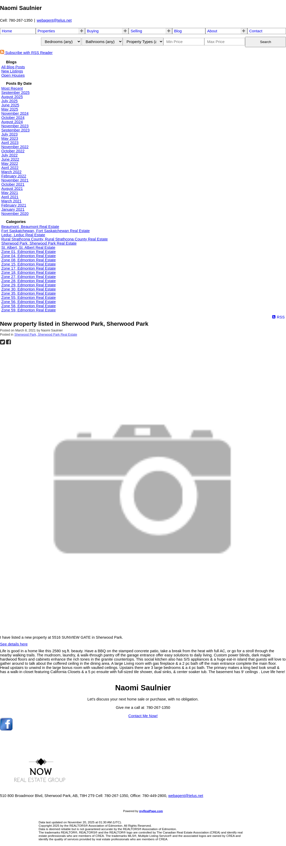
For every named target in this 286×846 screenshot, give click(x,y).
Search (265, 42)
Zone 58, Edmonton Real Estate (28, 306)
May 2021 (9, 193)
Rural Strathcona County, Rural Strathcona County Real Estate (54, 239)
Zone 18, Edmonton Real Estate (28, 272)
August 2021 (12, 188)
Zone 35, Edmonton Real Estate (28, 293)
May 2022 (9, 163)
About (212, 31)
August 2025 (12, 97)
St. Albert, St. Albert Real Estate (28, 247)
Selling (136, 31)
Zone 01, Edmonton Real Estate (28, 252)
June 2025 (10, 105)
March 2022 (11, 172)
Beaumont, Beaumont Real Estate (30, 227)
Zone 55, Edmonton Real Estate (28, 297)
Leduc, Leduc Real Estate (23, 235)
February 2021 (13, 205)
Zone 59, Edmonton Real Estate (28, 310)
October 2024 (13, 118)
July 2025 (9, 101)
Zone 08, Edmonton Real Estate (28, 260)
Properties (46, 31)
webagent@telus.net (54, 20)
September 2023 (15, 130)
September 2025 (15, 92)
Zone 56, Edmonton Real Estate (28, 302)
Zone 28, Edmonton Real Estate (28, 281)
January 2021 (13, 209)
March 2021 (11, 201)
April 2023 (10, 143)
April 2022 (10, 168)
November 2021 (14, 180)
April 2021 (10, 197)
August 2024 (12, 122)
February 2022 (13, 176)
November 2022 (14, 147)
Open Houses (13, 75)
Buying (93, 31)
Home (7, 31)
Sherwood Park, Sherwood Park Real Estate (38, 243)
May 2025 (9, 109)
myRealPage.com (151, 811)
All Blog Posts (13, 67)
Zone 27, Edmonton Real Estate (28, 277)
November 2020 (14, 214)
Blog (178, 31)
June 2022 (10, 159)
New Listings (12, 71)
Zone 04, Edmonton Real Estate (28, 256)
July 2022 (9, 155)
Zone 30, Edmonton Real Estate (28, 289)
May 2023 (9, 138)
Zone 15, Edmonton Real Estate (28, 264)
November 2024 (14, 113)
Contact (256, 31)
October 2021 (13, 184)
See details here (14, 644)
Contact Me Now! (143, 716)
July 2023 (9, 134)
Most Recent (12, 88)
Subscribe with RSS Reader (26, 53)
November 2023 (14, 126)
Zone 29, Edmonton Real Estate (28, 285)
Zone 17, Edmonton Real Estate (28, 268)
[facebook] (6, 729)
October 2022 (13, 151)
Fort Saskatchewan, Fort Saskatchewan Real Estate (45, 231)
